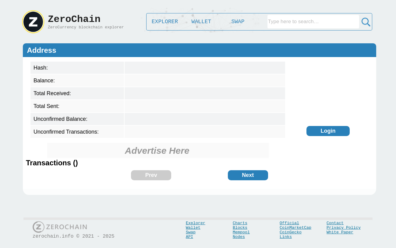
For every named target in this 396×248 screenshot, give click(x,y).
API (189, 237)
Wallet (193, 227)
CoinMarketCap (295, 227)
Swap (191, 232)
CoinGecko (291, 232)
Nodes (239, 237)
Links (286, 237)
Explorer (195, 223)
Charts (240, 223)
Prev (151, 175)
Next (248, 175)
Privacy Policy (344, 227)
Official (289, 223)
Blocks (240, 227)
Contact (335, 223)
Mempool (241, 232)
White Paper (340, 232)
